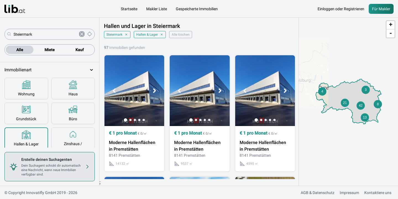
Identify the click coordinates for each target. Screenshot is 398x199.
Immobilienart (49, 70)
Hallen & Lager (149, 34)
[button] (322, 91)
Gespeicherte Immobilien (197, 9)
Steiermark (117, 34)
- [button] (390, 33)
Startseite (129, 9)
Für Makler (381, 9)
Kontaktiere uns (377, 192)
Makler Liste (156, 9)
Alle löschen (181, 34)
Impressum (349, 192)
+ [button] (390, 25)
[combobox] (45, 34)
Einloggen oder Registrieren (341, 9)
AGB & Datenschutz (317, 192)
